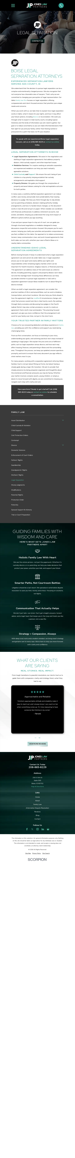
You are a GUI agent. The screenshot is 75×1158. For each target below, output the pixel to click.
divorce (35, 117)
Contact (37, 819)
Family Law (37, 804)
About (37, 800)
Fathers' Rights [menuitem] (17, 460)
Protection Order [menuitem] (17, 500)
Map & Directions (37, 786)
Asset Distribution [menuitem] (18, 420)
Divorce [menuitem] (14, 445)
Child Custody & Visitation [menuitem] (20, 425)
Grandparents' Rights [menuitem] (19, 470)
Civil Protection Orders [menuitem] (19, 435)
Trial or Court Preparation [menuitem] (20, 515)
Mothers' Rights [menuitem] (17, 475)
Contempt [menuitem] (15, 440)
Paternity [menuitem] (14, 505)
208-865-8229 (37, 767)
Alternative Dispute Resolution (37, 808)
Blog (37, 815)
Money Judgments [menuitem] (18, 485)
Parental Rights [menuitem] (17, 495)
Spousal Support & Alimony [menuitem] (21, 510)
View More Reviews (37, 744)
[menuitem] (28, 853)
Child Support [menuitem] (16, 430)
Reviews (37, 812)
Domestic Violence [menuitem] (18, 450)
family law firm (21, 100)
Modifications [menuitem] (16, 490)
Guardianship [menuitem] (16, 465)
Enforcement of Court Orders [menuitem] (22, 455)
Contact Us (37, 41)
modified (37, 298)
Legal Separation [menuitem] (17, 480)
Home (37, 797)
